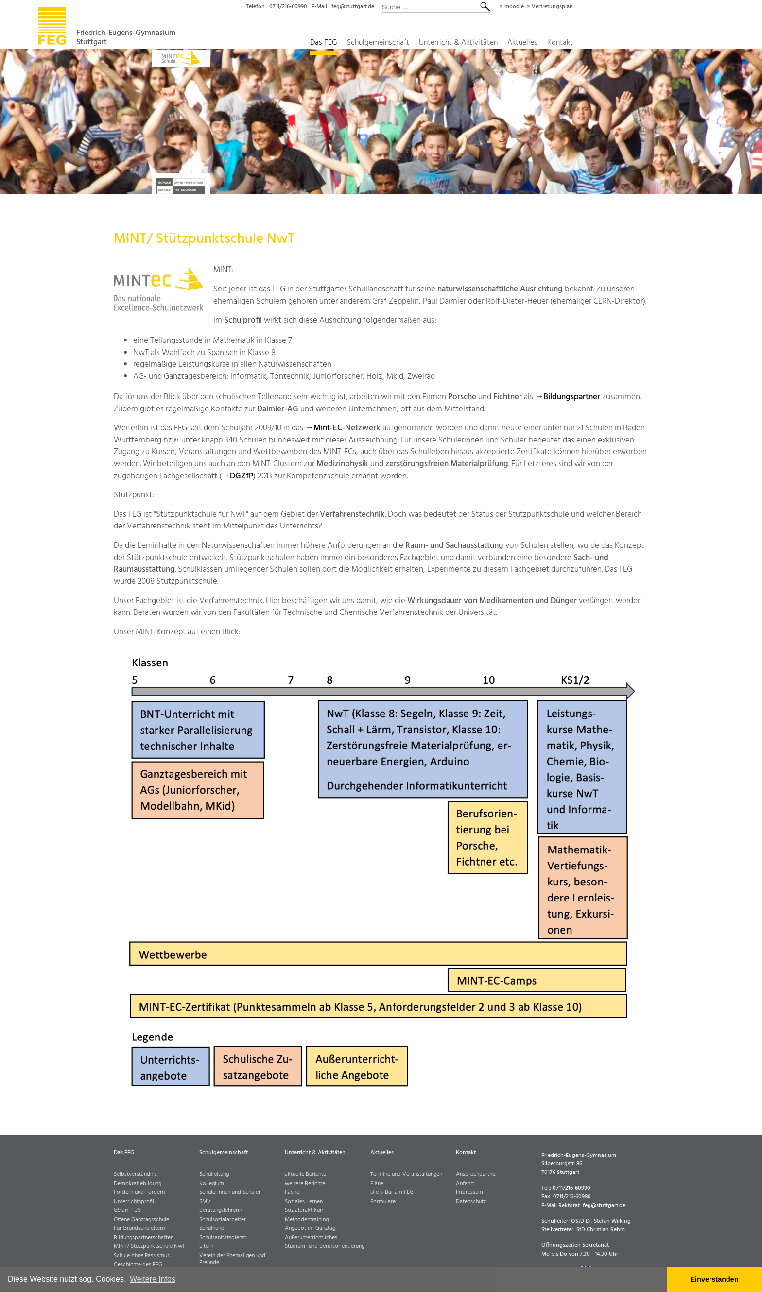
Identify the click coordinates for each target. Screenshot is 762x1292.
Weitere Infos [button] (152, 1279)
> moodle (584, 7)
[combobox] (507, 7)
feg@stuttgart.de (422, 7)
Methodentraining (307, 1220)
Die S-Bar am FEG (392, 1192)
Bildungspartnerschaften (143, 1237)
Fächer (293, 1192)
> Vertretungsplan (624, 7)
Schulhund (212, 1228)
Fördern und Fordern (139, 1192)
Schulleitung (214, 1174)
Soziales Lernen (304, 1202)
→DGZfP (237, 476)
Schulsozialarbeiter (222, 1220)
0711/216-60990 (352, 7)
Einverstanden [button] (715, 1279)
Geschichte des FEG (138, 1265)
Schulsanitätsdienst (222, 1237)
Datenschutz (471, 1202)
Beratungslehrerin (220, 1210)
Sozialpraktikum (305, 1210)
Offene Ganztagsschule (141, 1220)
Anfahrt (465, 1184)
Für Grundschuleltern (139, 1228)
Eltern (206, 1246)
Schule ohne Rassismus (142, 1255)
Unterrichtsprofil (134, 1202)
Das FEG (386, 43)
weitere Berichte (305, 1184)
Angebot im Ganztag (310, 1228)
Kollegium (211, 1184)
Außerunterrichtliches (311, 1237)
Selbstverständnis (135, 1174)
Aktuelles (595, 43)
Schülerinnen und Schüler (229, 1192)
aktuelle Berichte (305, 1174)
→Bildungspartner (567, 397)
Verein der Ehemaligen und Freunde (232, 1259)
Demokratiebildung (137, 1184)
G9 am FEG (127, 1210)
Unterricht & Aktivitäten (527, 43)
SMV (205, 1202)
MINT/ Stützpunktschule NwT (149, 1246)
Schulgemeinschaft (443, 43)
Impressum (469, 1192)
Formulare (383, 1202)
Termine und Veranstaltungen (406, 1174)
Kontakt (634, 43)
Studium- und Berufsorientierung (324, 1246)
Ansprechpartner (476, 1174)
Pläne (376, 1184)
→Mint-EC (323, 428)
